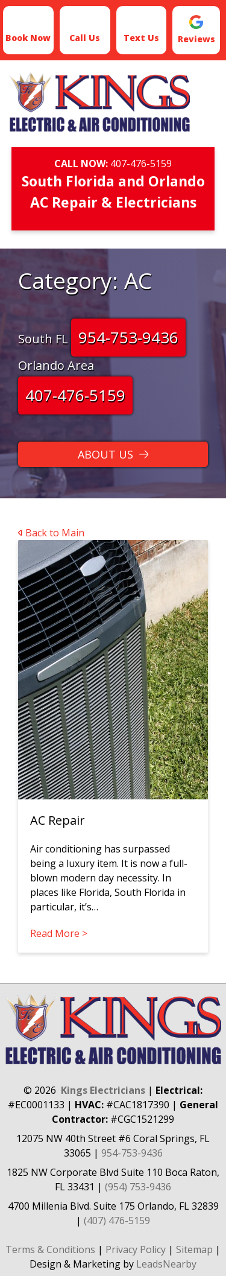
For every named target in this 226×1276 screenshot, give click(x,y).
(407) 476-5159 (117, 1220)
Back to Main (51, 532)
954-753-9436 (128, 337)
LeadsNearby (166, 1264)
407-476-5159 (141, 163)
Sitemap (194, 1249)
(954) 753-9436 (138, 1186)
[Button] (113, 454)
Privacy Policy (135, 1249)
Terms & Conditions (50, 1249)
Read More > (58, 933)
